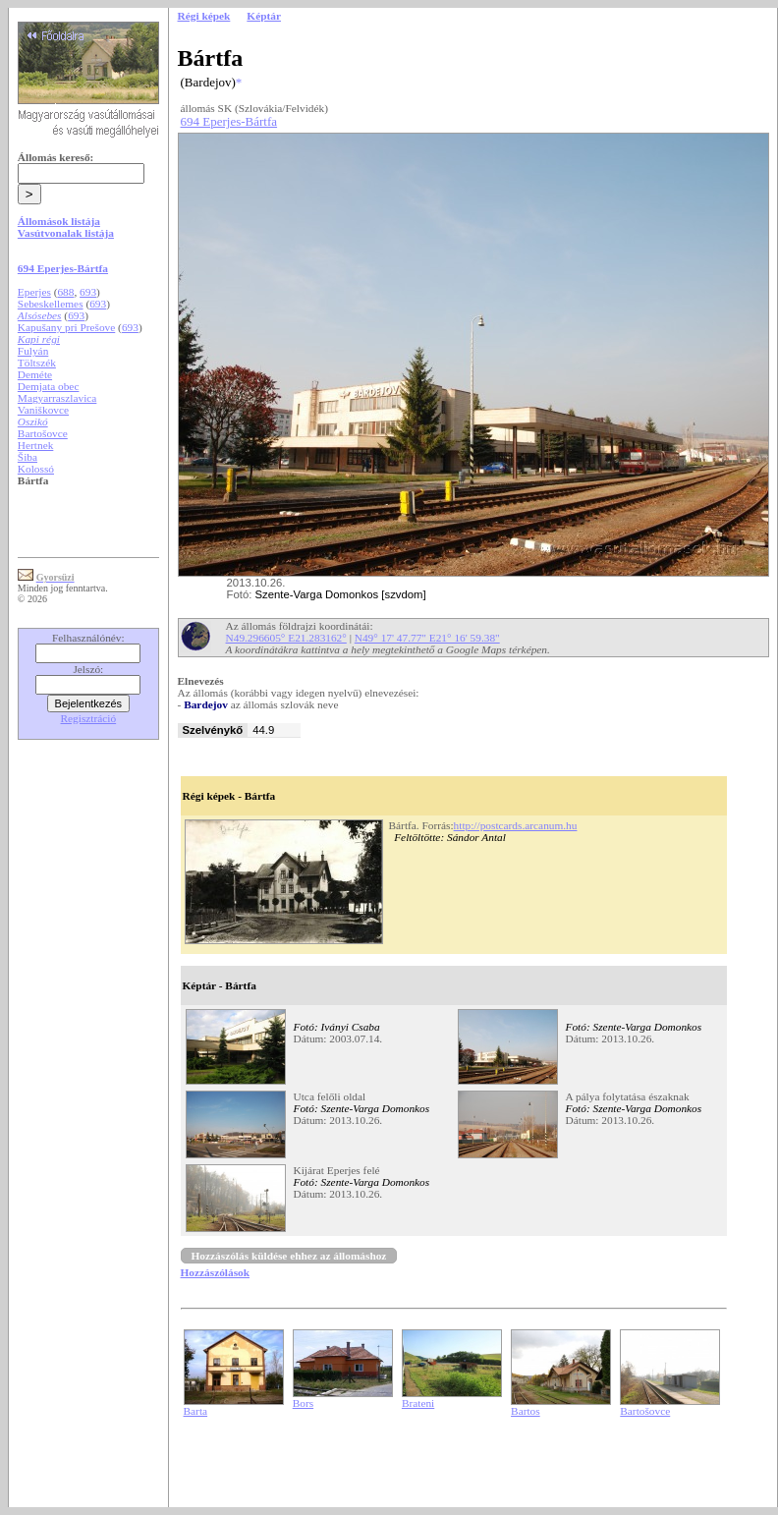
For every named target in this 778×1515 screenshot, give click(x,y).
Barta (196, 1411)
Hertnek (36, 445)
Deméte (35, 374)
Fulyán (33, 351)
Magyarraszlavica (57, 398)
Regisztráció (89, 718)
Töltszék (37, 362)
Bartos (525, 1411)
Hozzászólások (215, 1272)
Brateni (418, 1403)
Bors (303, 1403)
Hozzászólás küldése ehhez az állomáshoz (289, 1256)
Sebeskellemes (50, 303)
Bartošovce (43, 433)
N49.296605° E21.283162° (286, 638)
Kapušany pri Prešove (66, 327)
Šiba (27, 457)
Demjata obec (49, 386)
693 (88, 292)
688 (65, 292)
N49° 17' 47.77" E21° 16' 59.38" (427, 638)
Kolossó (36, 469)
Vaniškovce (43, 410)
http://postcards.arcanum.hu (516, 825)
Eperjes (34, 292)
